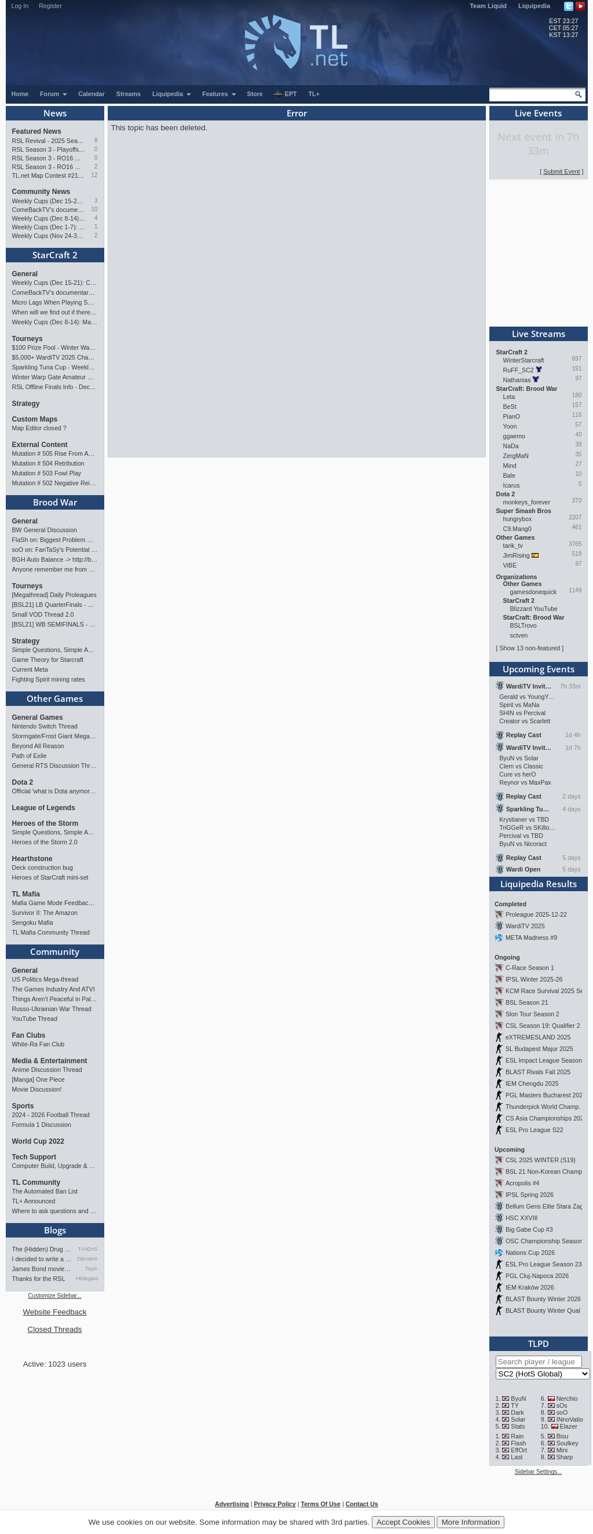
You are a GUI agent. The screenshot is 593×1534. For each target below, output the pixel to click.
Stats (518, 1426)
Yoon (510, 426)
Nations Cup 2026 (530, 1252)
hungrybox (517, 518)
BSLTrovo (523, 625)
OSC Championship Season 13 (548, 1241)
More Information (470, 1522)
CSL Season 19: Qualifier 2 (543, 1025)
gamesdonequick (533, 591)
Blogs (55, 1230)
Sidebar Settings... (538, 1472)
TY (515, 1405)
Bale (509, 475)
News (55, 113)
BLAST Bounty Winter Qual (543, 1310)
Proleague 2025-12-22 (536, 914)
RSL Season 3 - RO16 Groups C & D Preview (49, 158)
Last (516, 1457)
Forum (54, 93)
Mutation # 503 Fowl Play (47, 473)
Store (255, 93)
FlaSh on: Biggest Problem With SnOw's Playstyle (55, 539)
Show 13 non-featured (529, 648)
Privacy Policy (274, 1503)
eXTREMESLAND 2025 (538, 1037)
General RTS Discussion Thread (55, 765)
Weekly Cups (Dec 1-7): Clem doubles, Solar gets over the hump (49, 227)
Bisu (563, 1436)
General (25, 274)
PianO (512, 416)
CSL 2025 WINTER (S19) (541, 1159)
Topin (91, 1269)
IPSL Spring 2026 (530, 1194)
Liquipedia (534, 5)
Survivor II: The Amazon (45, 912)
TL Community (36, 1182)
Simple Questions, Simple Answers (55, 649)
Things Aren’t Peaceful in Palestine (55, 998)
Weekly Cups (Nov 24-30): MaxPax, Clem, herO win (49, 235)
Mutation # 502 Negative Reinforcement (55, 482)
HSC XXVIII (522, 1217)
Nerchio (567, 1398)
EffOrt (519, 1450)
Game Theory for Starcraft (48, 659)
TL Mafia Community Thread (51, 932)
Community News (41, 192)
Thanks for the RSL (38, 1278)
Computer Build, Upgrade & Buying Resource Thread (55, 1165)
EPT (285, 94)
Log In (20, 5)
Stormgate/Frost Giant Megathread (55, 736)
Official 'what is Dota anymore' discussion (55, 791)
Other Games (55, 698)
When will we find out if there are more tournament (55, 312)
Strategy (26, 404)
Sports (23, 1106)
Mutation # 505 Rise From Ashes (55, 453)
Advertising (232, 1503)
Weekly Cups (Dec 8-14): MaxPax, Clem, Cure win (49, 218)
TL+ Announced (34, 1201)
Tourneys (27, 339)
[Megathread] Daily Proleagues (54, 594)
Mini (562, 1450)
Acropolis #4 (523, 1183)
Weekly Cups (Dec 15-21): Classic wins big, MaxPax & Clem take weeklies (49, 200)
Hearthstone (32, 859)
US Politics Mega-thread (45, 979)
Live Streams (538, 333)
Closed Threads (55, 1329)
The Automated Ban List (45, 1191)
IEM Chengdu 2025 (532, 1083)
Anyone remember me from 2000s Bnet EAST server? (55, 569)
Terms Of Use (321, 1503)
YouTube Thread (34, 1018)
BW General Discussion (45, 529)
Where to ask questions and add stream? (55, 1210)
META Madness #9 (531, 937)
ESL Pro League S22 (534, 1129)
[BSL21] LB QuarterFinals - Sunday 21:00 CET (55, 604)
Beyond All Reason (38, 745)
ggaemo (514, 436)
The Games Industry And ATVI (53, 989)
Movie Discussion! (37, 1089)
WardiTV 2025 (525, 925)
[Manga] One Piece (38, 1079)
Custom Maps (35, 419)
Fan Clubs (29, 1035)
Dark (517, 1412)
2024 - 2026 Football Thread (51, 1114)
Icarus (511, 485)
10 (94, 209)
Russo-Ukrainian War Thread (51, 1008)
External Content (40, 445)
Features (219, 93)
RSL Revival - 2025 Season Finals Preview (49, 140)
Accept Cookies (403, 1522)
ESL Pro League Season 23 (544, 1264)
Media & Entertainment (49, 1061)
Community (54, 951)
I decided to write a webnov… (42, 1258)
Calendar (91, 93)
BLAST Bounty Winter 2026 (543, 1298)
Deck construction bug (42, 867)
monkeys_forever (527, 502)
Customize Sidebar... (54, 1296)
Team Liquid (488, 5)
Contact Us (362, 1503)
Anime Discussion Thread (47, 1069)
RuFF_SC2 (518, 370)
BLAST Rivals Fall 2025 (538, 1071)
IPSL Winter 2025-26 (534, 979)
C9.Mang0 (517, 528)
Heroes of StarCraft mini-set (50, 877)
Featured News (36, 131)
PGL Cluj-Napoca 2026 (537, 1275)
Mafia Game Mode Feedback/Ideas (55, 902)
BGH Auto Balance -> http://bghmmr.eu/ (55, 559)
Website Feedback (54, 1312)
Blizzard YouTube (534, 608)
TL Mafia (26, 894)
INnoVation (572, 1419)
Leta (509, 396)
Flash (518, 1443)
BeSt (510, 406)
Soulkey (568, 1443)
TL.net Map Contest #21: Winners (49, 175)
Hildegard (87, 1279)
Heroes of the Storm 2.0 (45, 842)
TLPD (538, 1343)
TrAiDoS (88, 1249)
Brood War (55, 502)
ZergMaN (516, 455)
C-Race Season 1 (530, 967)
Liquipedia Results (538, 883)
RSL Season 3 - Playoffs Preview (49, 149)
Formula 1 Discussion (41, 1124)
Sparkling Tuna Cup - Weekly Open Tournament (55, 367)
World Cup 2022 (38, 1141)
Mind (510, 465)
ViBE (510, 565)
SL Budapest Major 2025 (539, 1048)
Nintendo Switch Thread (45, 726)
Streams (128, 93)
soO (562, 1412)
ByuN (518, 1398)
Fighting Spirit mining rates (48, 679)
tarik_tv (513, 545)
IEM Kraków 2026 (530, 1287)
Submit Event (561, 171)
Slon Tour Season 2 (532, 1014)
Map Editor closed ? (39, 427)
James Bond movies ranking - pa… (42, 1268)
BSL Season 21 (527, 1002)
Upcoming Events (538, 669)
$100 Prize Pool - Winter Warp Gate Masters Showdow (55, 347)
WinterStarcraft (523, 360)
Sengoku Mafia (32, 922)
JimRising (516, 555)
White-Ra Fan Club (38, 1044)
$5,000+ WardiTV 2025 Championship (55, 357)
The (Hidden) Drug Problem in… (42, 1249)
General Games (37, 717)
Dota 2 (23, 782)
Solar (518, 1419)
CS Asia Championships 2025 (546, 1118)
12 (94, 175)
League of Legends (43, 808)
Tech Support (34, 1157)
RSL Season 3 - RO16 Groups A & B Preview (49, 166)
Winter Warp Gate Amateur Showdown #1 (55, 377)
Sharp (565, 1457)
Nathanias (517, 379)
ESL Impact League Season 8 (546, 1060)
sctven (519, 635)
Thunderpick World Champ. (543, 1106)
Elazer (568, 1426)
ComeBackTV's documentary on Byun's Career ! (49, 209)
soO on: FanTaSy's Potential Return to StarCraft (55, 549)
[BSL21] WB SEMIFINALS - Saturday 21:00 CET (55, 624)
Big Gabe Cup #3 (529, 1229)
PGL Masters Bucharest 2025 (546, 1095)
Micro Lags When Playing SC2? (55, 302)
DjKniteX (87, 1259)
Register (50, 5)
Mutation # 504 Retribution (48, 463)
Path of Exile (29, 755)
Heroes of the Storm (45, 823)
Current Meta (30, 669)
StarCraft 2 (55, 255)
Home (20, 93)
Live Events (538, 113)
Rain (517, 1436)
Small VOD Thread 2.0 (43, 614)
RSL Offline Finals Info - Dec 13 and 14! (55, 386)
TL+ (314, 93)
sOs (562, 1405)
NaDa (511, 445)
